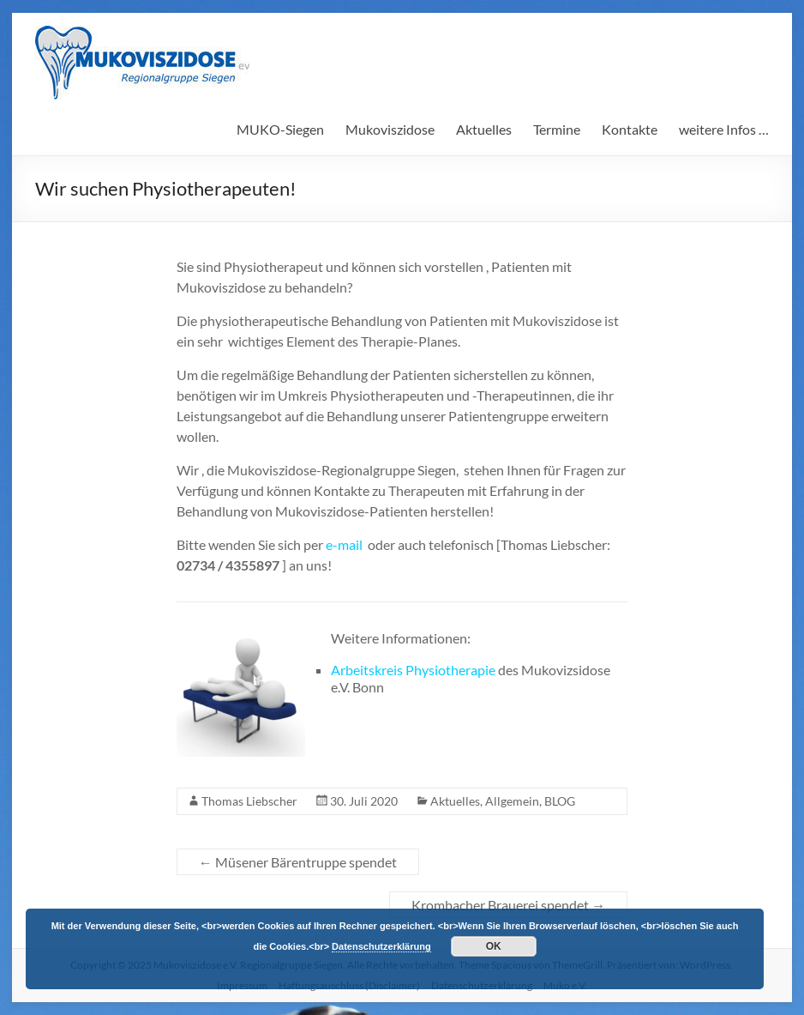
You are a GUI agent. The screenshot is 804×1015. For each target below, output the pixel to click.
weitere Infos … (724, 129)
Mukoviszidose (390, 129)
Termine (556, 129)
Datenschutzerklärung (381, 946)
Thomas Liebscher (249, 801)
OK (493, 946)
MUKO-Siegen (280, 129)
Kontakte (629, 129)
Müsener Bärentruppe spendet (298, 862)
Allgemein (512, 801)
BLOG (559, 801)
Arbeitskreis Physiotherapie (414, 670)
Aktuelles (484, 129)
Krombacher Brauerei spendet (508, 905)
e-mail (344, 544)
